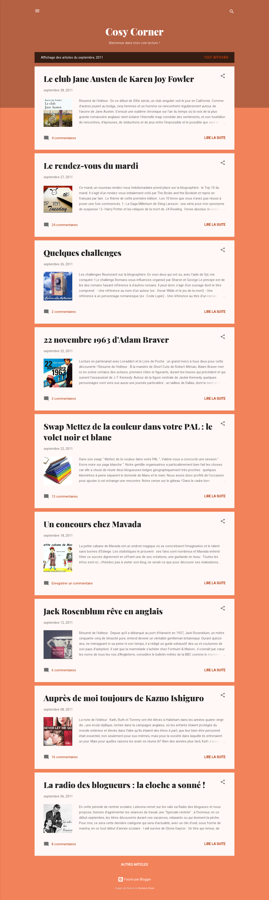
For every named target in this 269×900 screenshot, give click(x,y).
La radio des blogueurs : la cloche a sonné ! (124, 784)
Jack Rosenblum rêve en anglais (103, 611)
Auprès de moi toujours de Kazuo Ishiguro (124, 697)
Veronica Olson (146, 888)
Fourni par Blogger (134, 879)
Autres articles (134, 864)
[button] (222, 76)
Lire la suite (214, 138)
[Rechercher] (231, 12)
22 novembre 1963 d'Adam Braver (106, 339)
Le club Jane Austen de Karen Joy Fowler (119, 78)
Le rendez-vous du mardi (91, 165)
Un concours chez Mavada (92, 523)
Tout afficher (216, 57)
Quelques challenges (82, 252)
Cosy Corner (134, 31)
